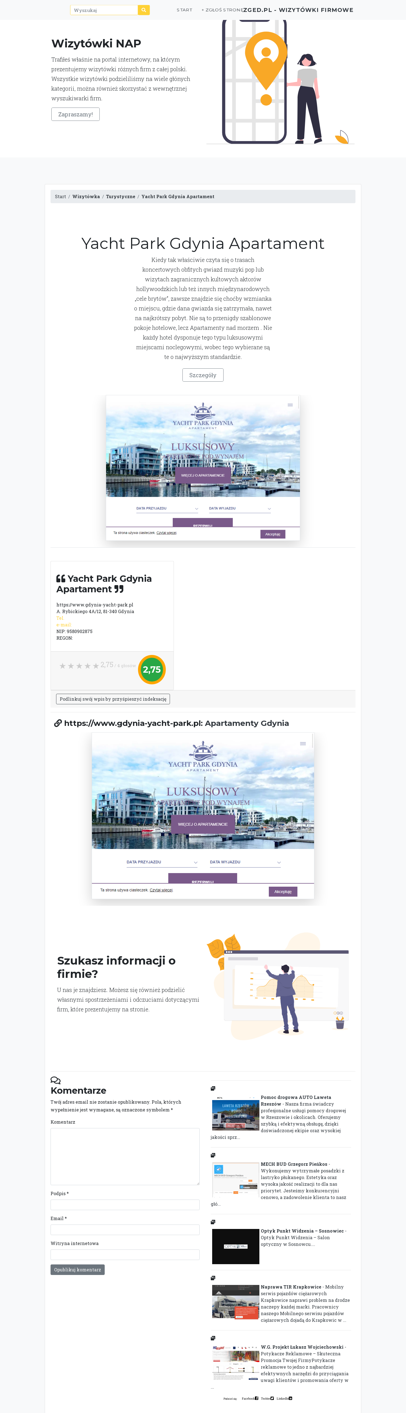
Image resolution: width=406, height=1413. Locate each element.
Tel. (60, 618)
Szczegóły (203, 375)
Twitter (265, 1398)
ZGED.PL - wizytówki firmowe (289, 13)
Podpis (60, 1193)
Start (163, 13)
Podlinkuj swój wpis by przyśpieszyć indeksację (113, 699)
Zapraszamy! (75, 114)
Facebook (248, 1398)
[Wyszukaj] (95, 13)
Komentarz (63, 1122)
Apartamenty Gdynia (247, 723)
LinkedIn (283, 1398)
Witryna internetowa (75, 1243)
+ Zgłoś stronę (200, 13)
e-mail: (64, 625)
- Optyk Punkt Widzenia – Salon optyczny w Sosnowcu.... (279, 1239)
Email (59, 1218)
